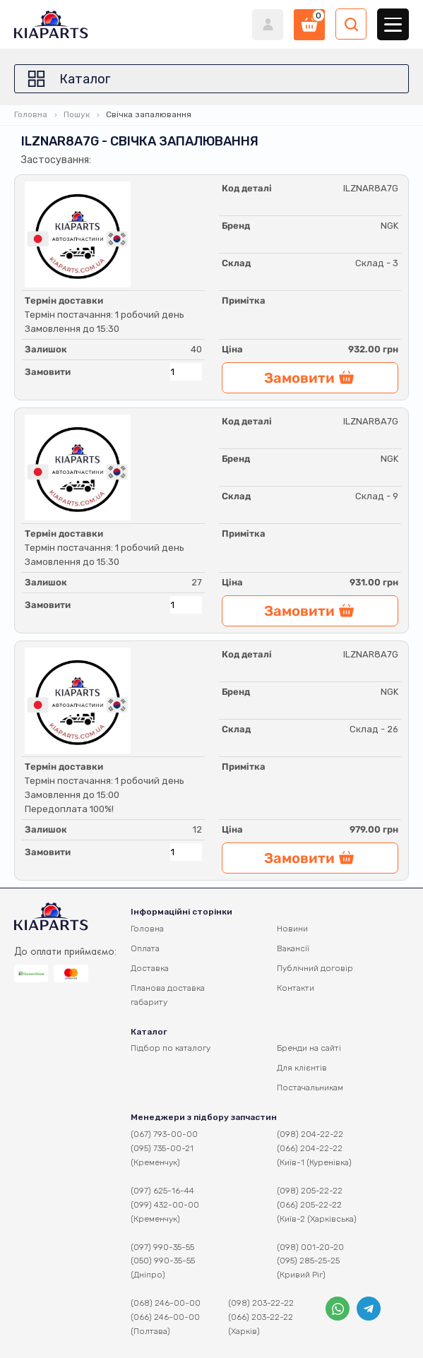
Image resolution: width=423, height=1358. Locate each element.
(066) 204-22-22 (309, 1148)
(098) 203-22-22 (261, 1303)
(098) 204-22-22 (310, 1134)
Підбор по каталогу (170, 1048)
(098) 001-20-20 (310, 1247)
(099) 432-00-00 (165, 1205)
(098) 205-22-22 (309, 1191)
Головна (30, 114)
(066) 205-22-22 (309, 1205)
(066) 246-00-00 (165, 1317)
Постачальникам (310, 1087)
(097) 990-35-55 (162, 1247)
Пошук (77, 114)
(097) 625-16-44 (162, 1191)
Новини (292, 929)
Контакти (295, 988)
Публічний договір (315, 968)
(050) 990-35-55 (163, 1260)
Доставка (150, 968)
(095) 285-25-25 (308, 1260)
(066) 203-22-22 (260, 1317)
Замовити (48, 372)
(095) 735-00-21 (162, 1148)
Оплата (145, 948)
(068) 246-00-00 (166, 1303)
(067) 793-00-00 (164, 1134)
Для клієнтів (302, 1068)
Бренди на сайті (309, 1048)
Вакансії (293, 948)
